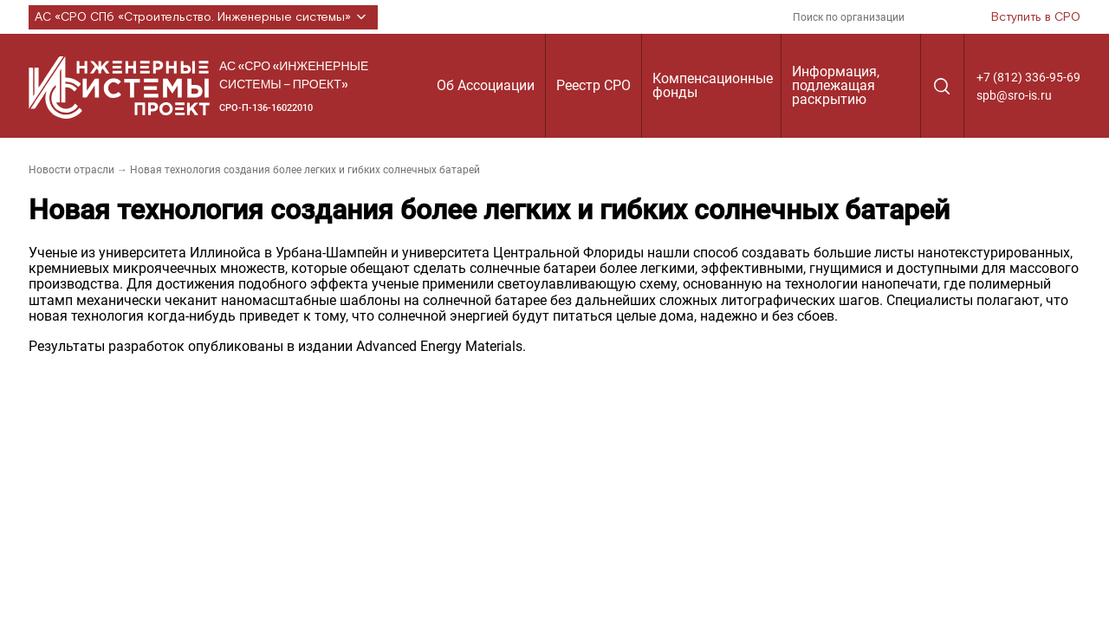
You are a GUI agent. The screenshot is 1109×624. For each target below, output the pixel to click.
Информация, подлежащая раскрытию (835, 85)
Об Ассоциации (486, 85)
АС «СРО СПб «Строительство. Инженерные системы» (203, 17)
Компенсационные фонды (712, 85)
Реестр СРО (593, 85)
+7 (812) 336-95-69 (1028, 77)
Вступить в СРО (1035, 17)
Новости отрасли (71, 170)
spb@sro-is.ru (1014, 95)
